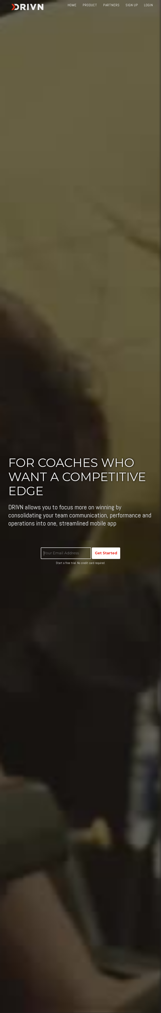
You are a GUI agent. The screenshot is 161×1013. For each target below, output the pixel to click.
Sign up (132, 10)
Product (90, 10)
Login (148, 10)
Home (72, 10)
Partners (111, 10)
